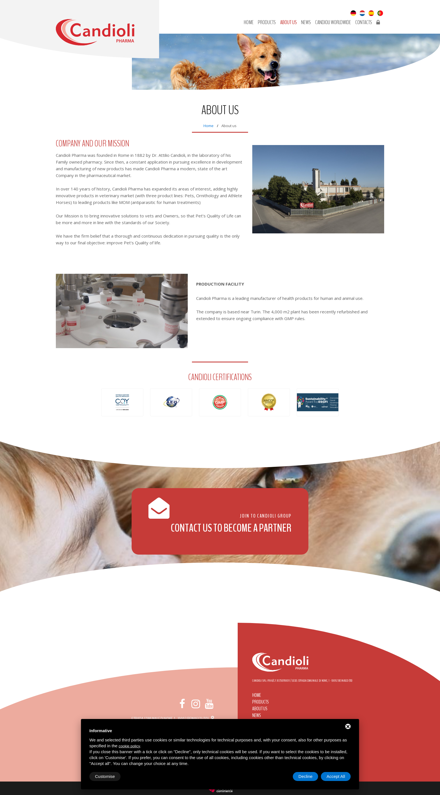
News (306, 22)
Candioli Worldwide (333, 22)
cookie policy (129, 746)
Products (267, 22)
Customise (105, 776)
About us (288, 22)
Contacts (363, 22)
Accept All (336, 776)
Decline (306, 776)
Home (249, 22)
